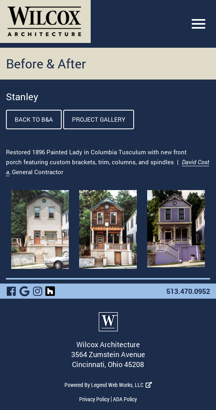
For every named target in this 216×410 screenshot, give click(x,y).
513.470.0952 (188, 291)
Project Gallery (98, 119)
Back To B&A (34, 119)
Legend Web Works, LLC (121, 385)
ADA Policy (125, 399)
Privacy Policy (94, 399)
